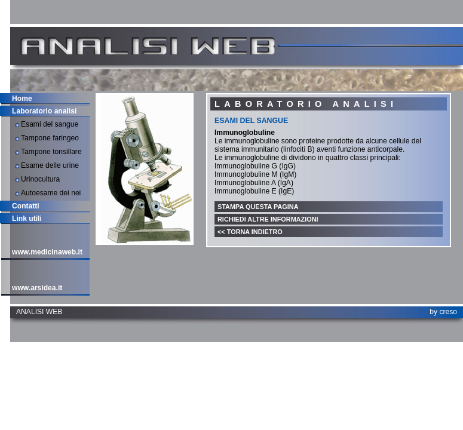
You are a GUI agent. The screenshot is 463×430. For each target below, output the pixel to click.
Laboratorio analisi (44, 111)
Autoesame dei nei (51, 193)
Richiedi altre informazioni (267, 219)
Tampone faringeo (50, 138)
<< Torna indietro (250, 231)
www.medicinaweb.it (47, 252)
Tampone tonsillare (51, 152)
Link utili (27, 218)
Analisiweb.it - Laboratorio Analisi (134, 46)
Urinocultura (40, 179)
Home (22, 98)
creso (448, 312)
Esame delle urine (50, 165)
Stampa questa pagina (258, 206)
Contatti (25, 206)
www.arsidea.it (37, 288)
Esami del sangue (49, 124)
